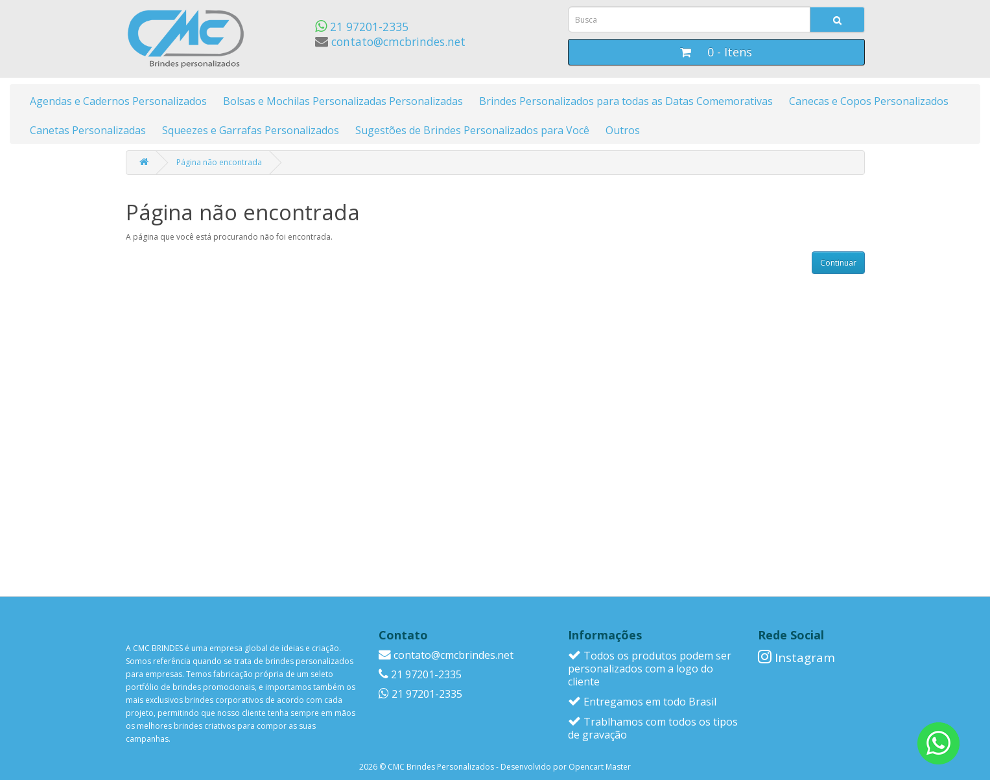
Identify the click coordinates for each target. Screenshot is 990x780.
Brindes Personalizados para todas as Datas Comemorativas (626, 101)
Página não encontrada (219, 162)
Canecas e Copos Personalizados (869, 101)
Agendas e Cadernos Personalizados (118, 101)
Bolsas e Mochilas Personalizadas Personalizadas (343, 101)
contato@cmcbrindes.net (390, 41)
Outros (623, 130)
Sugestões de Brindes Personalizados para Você (472, 130)
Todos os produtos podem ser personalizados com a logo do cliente (649, 668)
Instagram (796, 657)
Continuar (838, 262)
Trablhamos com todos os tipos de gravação (653, 728)
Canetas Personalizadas (88, 130)
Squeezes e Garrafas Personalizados (250, 130)
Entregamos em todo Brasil (642, 701)
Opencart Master (600, 766)
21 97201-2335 (361, 26)
